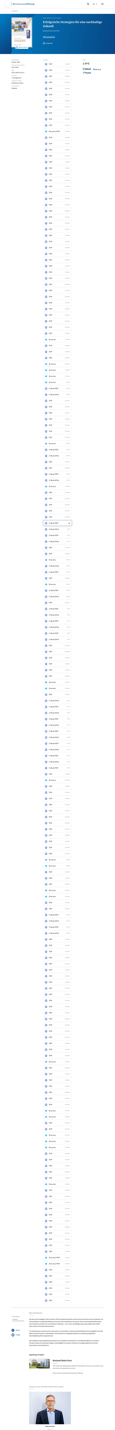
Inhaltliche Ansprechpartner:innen (18, 1320)
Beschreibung (15, 1316)
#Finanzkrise (49, 37)
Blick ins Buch (21, 47)
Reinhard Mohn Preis (62, 1360)
